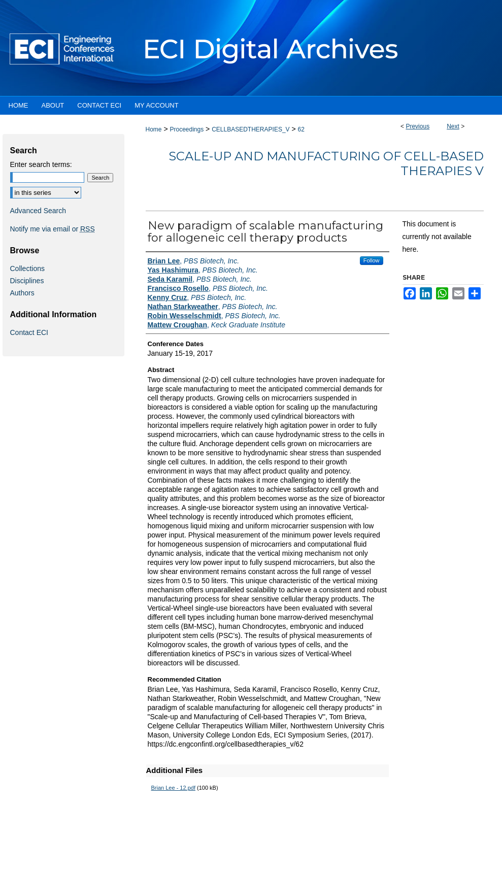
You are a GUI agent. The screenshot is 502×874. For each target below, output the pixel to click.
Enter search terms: (41, 164)
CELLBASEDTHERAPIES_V (250, 129)
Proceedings (187, 129)
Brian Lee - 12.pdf (173, 788)
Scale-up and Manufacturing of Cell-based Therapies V (326, 163)
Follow (371, 260)
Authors (22, 293)
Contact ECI (29, 332)
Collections (27, 268)
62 (301, 129)
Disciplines (27, 281)
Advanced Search (38, 211)
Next (453, 126)
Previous (417, 126)
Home (154, 129)
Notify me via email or (52, 229)
